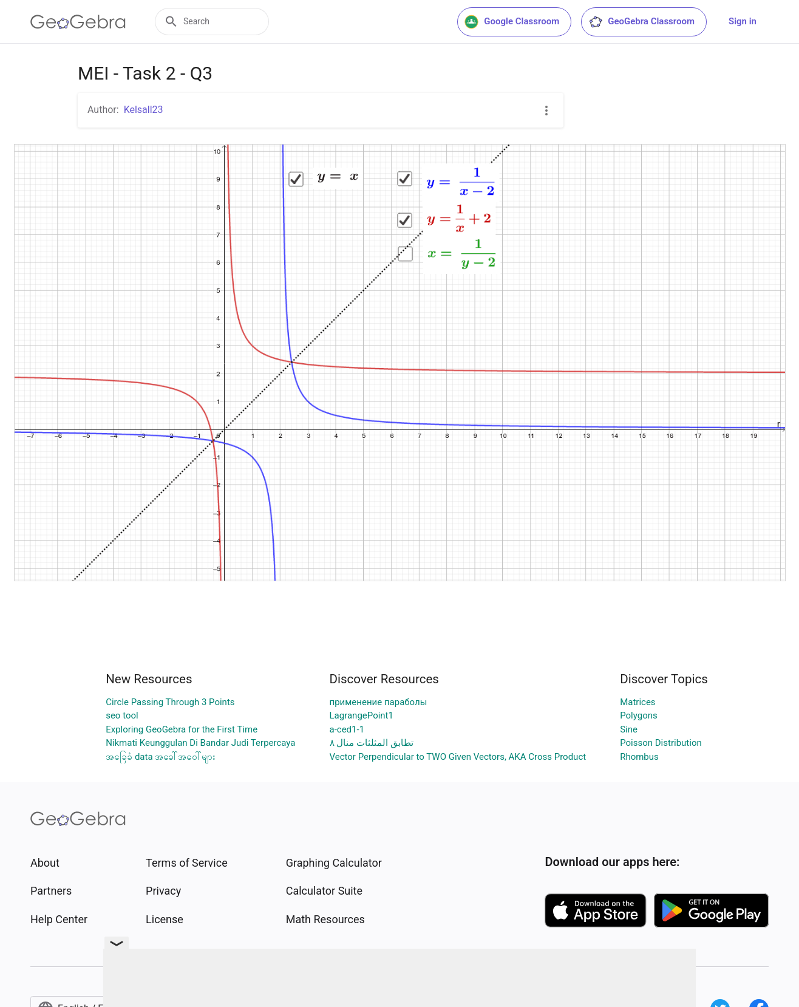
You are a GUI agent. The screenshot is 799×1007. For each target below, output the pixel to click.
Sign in (742, 21)
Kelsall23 (143, 109)
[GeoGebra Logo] (78, 22)
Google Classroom (511, 22)
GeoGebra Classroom (641, 22)
